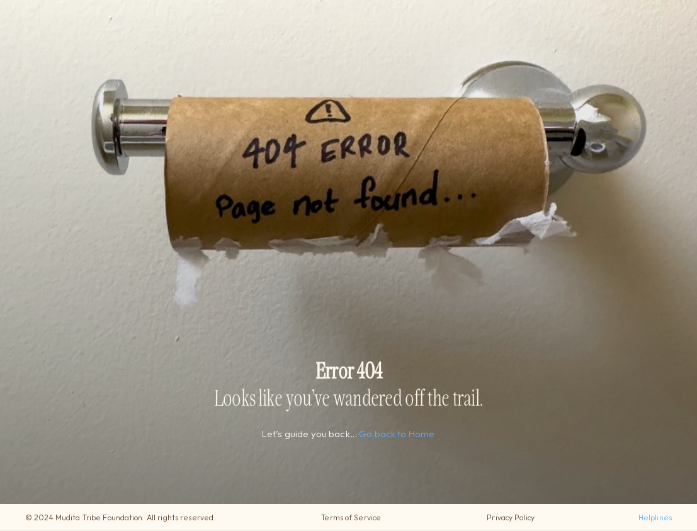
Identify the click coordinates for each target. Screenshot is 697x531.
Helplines (655, 517)
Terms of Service (351, 517)
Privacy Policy (511, 517)
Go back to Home (397, 434)
